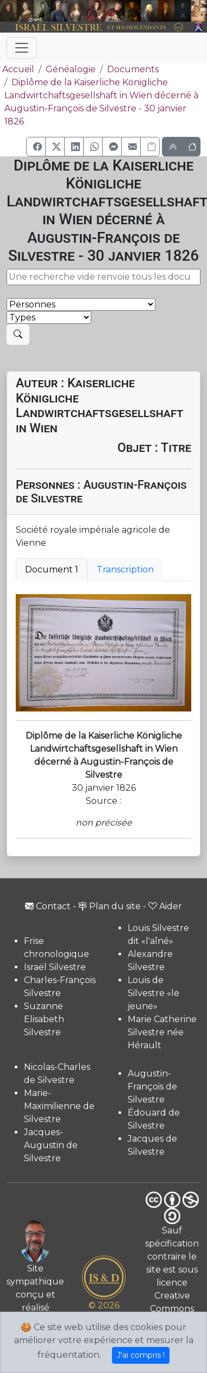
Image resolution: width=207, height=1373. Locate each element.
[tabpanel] (103, 652)
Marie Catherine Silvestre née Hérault (162, 1032)
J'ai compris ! (141, 1355)
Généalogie (71, 69)
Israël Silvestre (55, 967)
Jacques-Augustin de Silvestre (51, 1145)
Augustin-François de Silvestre (152, 1086)
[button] (36, 146)
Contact (48, 906)
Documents (133, 69)
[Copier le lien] (150, 146)
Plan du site (109, 906)
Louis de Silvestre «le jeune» (153, 993)
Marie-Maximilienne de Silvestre (59, 1106)
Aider (165, 906)
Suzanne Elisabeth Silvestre (44, 1019)
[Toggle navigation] (22, 48)
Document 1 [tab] (51, 569)
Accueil (17, 69)
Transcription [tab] (125, 569)
